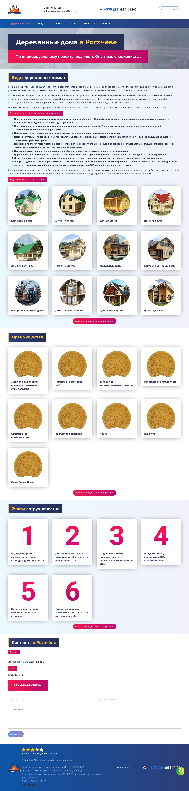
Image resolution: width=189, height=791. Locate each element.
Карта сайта (123, 767)
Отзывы (73, 23)
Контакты (89, 23)
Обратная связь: (28, 685)
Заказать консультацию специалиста (94, 321)
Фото (59, 23)
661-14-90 (120, 9)
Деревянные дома (21, 23)
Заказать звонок (170, 9)
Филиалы (106, 23)
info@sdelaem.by (16, 675)
